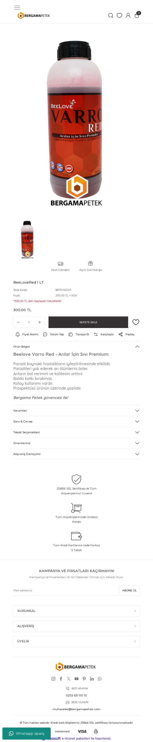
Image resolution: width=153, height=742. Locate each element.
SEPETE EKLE (88, 322)
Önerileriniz (22, 443)
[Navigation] (17, 8)
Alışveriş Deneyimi (27, 454)
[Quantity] (29, 322)
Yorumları (20, 410)
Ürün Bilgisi (21, 346)
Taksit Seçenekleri (26, 432)
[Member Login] (128, 15)
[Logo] (34, 15)
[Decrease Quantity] (18, 322)
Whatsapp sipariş (26, 733)
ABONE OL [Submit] (129, 590)
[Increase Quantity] (39, 322)
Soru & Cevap (22, 421)
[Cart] (137, 15)
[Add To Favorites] (136, 322)
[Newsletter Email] (65, 590)
